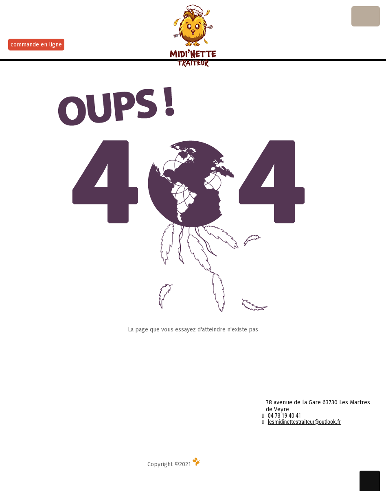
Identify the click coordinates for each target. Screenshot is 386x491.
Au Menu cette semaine (38, 402)
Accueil (17, 391)
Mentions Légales (158, 414)
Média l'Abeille (216, 464)
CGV (140, 402)
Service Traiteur (28, 414)
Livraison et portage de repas (46, 425)
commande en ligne (36, 44)
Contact (145, 391)
